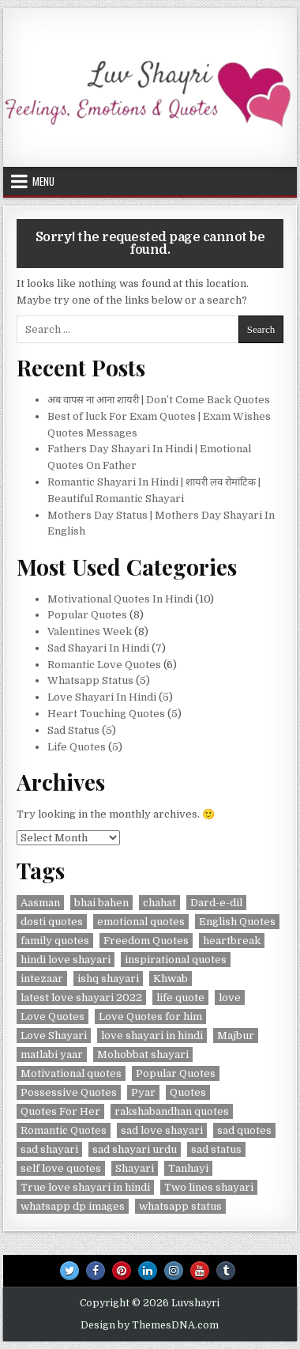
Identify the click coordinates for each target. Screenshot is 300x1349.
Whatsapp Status (90, 680)
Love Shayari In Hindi (101, 697)
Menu (43, 181)
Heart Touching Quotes (106, 714)
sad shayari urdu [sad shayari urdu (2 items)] (134, 1149)
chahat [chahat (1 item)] (159, 903)
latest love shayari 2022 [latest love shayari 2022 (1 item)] (81, 997)
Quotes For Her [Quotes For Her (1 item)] (60, 1111)
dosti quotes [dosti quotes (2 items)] (52, 922)
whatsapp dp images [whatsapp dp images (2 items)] (73, 1206)
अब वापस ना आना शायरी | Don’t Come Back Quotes (161, 400)
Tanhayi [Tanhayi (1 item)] (188, 1168)
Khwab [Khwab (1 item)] (170, 978)
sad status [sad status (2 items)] (216, 1149)
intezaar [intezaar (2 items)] (42, 978)
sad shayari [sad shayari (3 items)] (49, 1149)
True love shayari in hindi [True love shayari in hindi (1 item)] (85, 1187)
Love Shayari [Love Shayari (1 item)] (54, 1035)
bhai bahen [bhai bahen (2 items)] (101, 903)
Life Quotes (76, 747)
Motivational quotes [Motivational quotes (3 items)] (71, 1073)
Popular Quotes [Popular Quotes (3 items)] (176, 1073)
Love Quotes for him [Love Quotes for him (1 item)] (150, 1016)
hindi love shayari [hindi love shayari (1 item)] (66, 959)
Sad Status (73, 730)
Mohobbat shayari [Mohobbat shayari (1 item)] (143, 1054)
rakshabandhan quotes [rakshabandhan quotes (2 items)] (171, 1111)
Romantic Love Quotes (104, 665)
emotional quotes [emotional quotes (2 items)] (141, 922)
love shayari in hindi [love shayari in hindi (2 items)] (152, 1035)
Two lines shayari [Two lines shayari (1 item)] (208, 1187)
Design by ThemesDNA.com (150, 1325)
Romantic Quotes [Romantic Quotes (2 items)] (64, 1130)
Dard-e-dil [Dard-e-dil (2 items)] (216, 903)
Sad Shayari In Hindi (98, 648)
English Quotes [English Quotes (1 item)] (237, 922)
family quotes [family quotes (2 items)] (55, 941)
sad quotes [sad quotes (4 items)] (244, 1130)
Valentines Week (89, 631)
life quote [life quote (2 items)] (180, 997)
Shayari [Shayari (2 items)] (134, 1168)
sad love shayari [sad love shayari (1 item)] (162, 1130)
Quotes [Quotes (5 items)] (188, 1092)
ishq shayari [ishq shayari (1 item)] (108, 978)
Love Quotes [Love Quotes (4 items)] (52, 1016)
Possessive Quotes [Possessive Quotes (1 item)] (69, 1092)
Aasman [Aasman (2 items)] (40, 903)
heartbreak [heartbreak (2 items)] (232, 941)
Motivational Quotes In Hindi (120, 599)
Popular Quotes (87, 615)
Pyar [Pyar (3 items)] (143, 1092)
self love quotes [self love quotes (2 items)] (61, 1168)
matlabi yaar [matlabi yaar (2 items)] (52, 1054)
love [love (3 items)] (230, 997)
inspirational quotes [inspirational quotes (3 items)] (176, 959)
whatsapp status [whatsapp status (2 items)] (180, 1206)
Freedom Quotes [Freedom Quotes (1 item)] (146, 941)
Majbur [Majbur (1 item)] (235, 1035)
